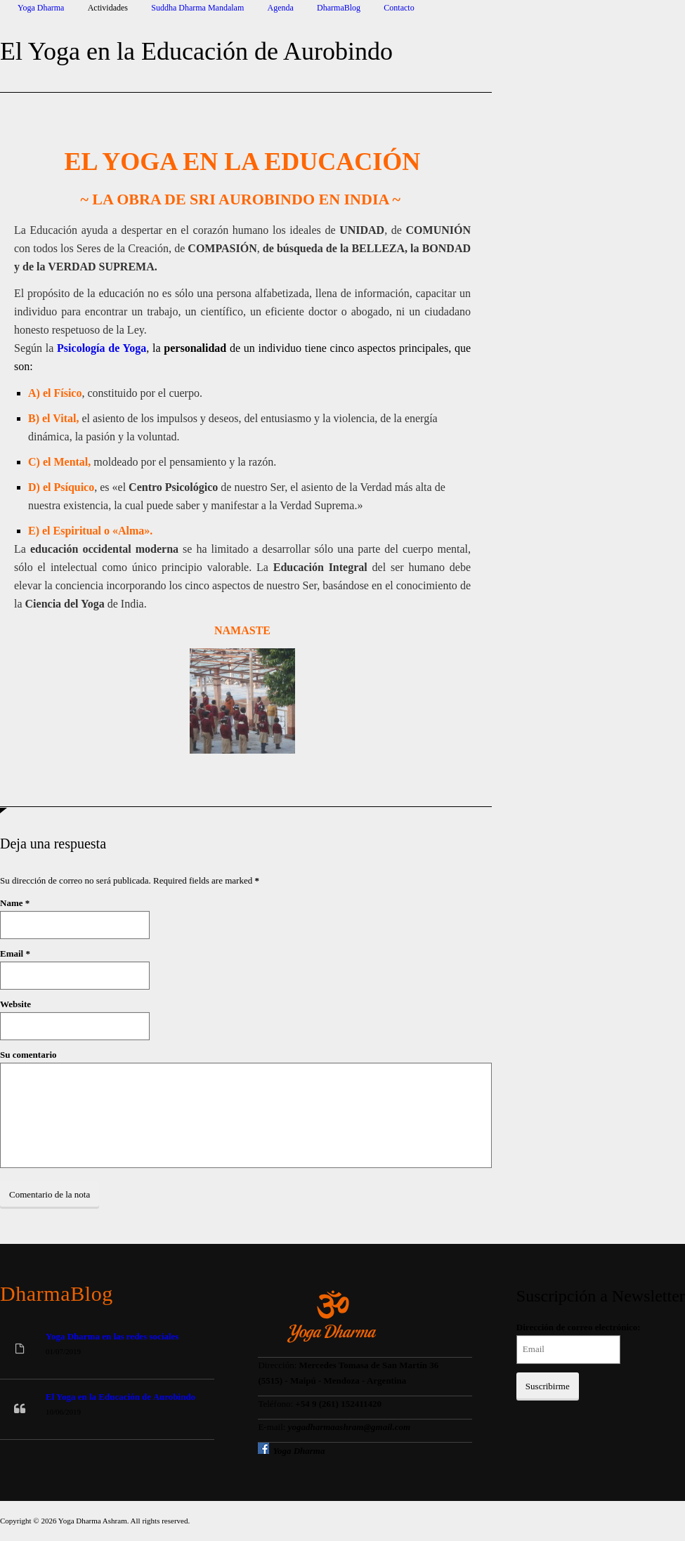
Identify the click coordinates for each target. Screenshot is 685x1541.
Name (11, 903)
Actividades (108, 8)
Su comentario (28, 1054)
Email (11, 953)
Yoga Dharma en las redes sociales (112, 1336)
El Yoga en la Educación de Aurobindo (120, 1396)
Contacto (399, 8)
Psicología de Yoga (101, 348)
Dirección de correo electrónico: (578, 1327)
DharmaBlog (338, 8)
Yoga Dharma (41, 8)
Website (15, 1004)
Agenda (281, 8)
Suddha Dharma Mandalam (197, 8)
